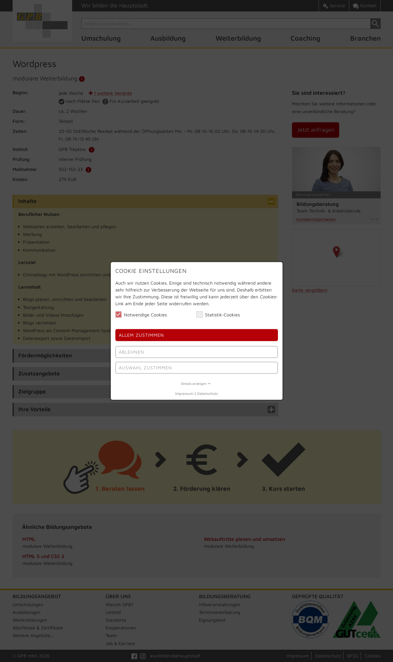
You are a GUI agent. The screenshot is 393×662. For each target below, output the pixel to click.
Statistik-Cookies (218, 314)
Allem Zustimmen (141, 335)
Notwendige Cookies (141, 314)
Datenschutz (207, 393)
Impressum (184, 393)
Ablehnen (131, 351)
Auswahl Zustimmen (145, 367)
